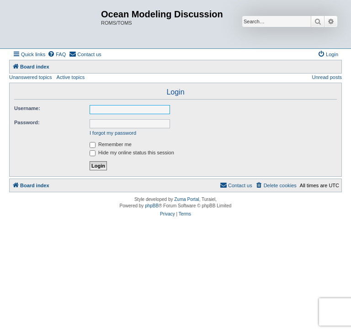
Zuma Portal (186, 199)
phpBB (152, 205)
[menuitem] (57, 54)
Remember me (111, 144)
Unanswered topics (30, 77)
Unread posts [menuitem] (327, 77)
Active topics (71, 77)
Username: (27, 108)
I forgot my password (113, 133)
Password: (27, 122)
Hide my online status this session (132, 152)
